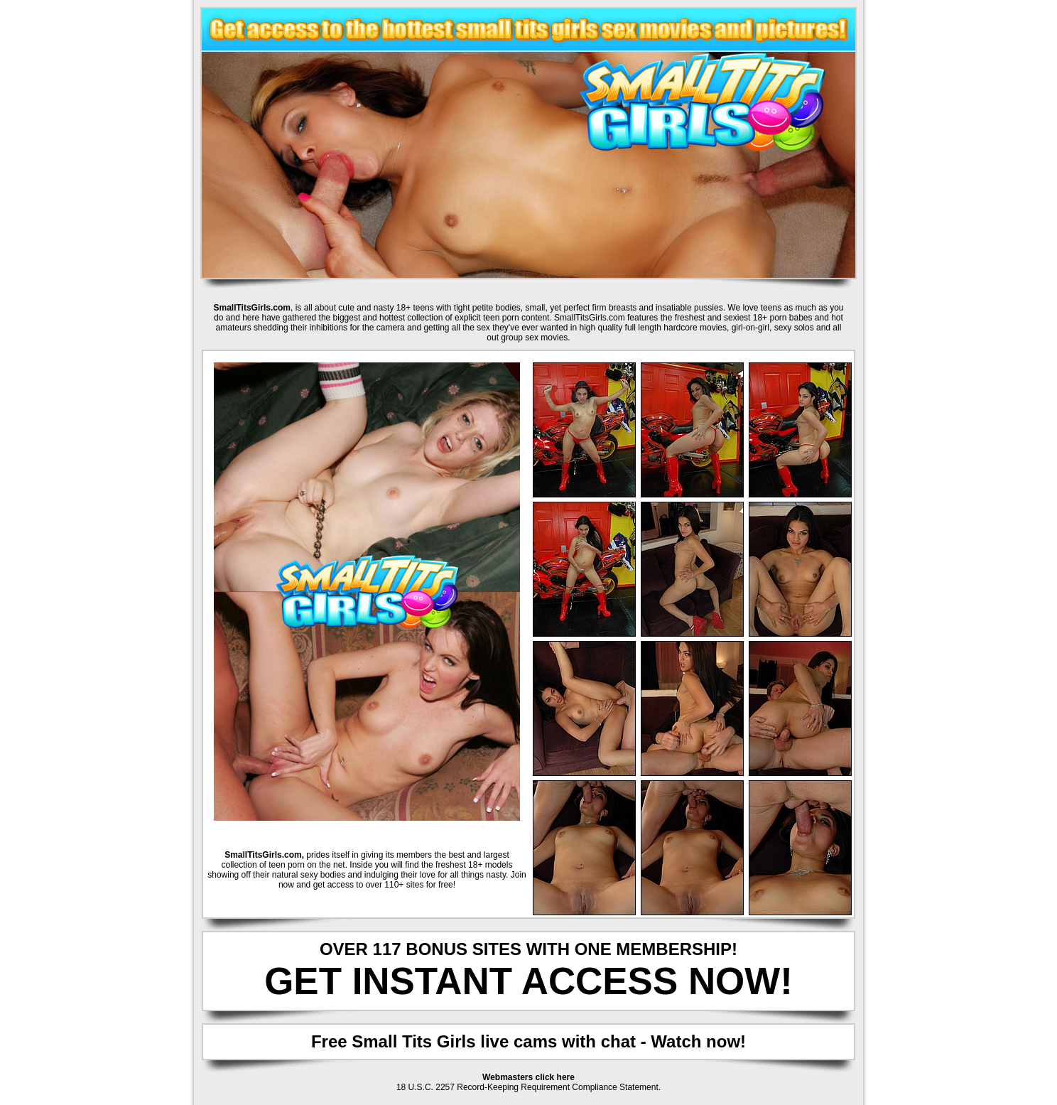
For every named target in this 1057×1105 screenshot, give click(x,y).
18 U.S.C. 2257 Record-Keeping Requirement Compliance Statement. (528, 1087)
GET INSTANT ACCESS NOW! (528, 981)
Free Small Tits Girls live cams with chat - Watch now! (528, 1041)
